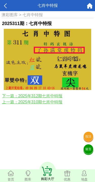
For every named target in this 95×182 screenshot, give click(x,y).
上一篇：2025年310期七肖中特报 (32, 102)
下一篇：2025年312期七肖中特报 (32, 96)
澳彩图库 (10, 15)
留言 (88, 149)
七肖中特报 (33, 15)
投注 (88, 136)
